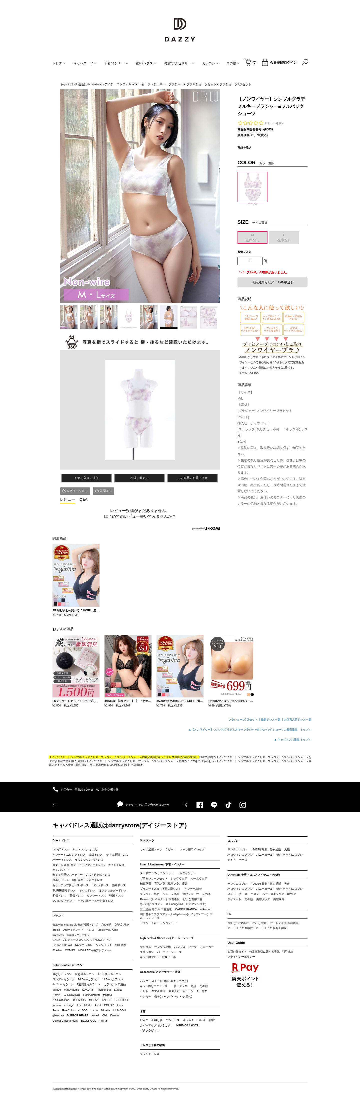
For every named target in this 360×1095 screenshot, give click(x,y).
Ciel (104, 1015)
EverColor (68, 1010)
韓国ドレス (116, 895)
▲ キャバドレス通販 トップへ (292, 739)
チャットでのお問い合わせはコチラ (143, 804)
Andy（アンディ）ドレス (78, 929)
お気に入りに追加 (86, 478)
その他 (206, 893)
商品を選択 (244, 147)
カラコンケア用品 (115, 984)
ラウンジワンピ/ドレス (89, 859)
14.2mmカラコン (63, 984)
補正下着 (145, 883)
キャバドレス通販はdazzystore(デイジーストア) (119, 825)
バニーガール (264, 854)
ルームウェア (199, 878)
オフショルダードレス (112, 890)
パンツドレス (100, 885)
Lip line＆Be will (62, 945)
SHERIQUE (122, 999)
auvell (95, 1015)
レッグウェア (179, 878)
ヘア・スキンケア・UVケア (279, 893)
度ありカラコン (84, 974)
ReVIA (56, 994)
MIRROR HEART (77, 1015)
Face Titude (84, 1005)
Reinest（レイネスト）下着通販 (160, 899)
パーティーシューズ (169, 952)
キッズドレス (87, 890)
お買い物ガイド (237, 951)
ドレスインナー (186, 873)
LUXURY (87, 989)
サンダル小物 (162, 946)
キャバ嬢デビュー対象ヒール (158, 957)
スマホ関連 (158, 991)
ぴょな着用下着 (192, 899)
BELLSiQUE (88, 1020)
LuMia (118, 989)
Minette (105, 1010)
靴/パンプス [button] (146, 63)
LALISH (107, 999)
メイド (232, 859)
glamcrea (58, 1015)
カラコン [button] (210, 63)
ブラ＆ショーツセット (154, 878)
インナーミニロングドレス (69, 854)
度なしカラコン (62, 974)
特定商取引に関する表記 (264, 951)
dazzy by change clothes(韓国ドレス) (75, 924)
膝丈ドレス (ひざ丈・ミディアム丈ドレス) (78, 864)
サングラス (180, 986)
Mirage (56, 989)
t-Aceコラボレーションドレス (93, 945)
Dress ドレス (60, 840)
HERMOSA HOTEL (188, 1025)
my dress (58, 935)
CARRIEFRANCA (186, 909)
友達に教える (139, 478)
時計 (193, 986)
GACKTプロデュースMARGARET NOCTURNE (81, 939)
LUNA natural (91, 994)
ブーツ (192, 946)
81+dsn (57, 950)
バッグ (144, 980)
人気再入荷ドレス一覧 (297, 719)
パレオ (201, 1020)
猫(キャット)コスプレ (289, 854)
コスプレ (233, 840)
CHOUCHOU (72, 994)
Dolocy (114, 1015)
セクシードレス (96, 895)
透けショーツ (190, 893)
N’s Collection (60, 999)
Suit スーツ (147, 840)
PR (229, 914)
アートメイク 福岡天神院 (271, 928)
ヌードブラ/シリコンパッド (157, 873)
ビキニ (144, 1020)
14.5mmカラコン (112, 979)
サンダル (145, 946)
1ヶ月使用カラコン (109, 974)
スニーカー (207, 946)
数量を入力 (244, 251)
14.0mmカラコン (88, 979)
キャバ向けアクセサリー (155, 986)
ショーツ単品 (170, 893)
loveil (120, 1005)
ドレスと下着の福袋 (152, 1045)
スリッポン (147, 952)
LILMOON (119, 1010)
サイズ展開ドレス (117, 854)
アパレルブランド (63, 900)
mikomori (206, 909)
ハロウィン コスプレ (240, 854)
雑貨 (211, 1020)
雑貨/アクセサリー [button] (179, 63)
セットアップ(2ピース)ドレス (70, 885)
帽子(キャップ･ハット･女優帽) (173, 996)
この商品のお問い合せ (193, 478)
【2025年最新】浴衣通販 (265, 849)
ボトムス (188, 1020)
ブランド (58, 915)
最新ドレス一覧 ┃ (272, 719)
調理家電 (278, 899)
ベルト (144, 991)
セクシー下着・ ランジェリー (158, 923)
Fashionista (104, 989)
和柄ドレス (59, 895)
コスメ (255, 893)
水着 (143, 1011)
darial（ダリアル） (78, 935)
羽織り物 (157, 1020)
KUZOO (83, 1010)
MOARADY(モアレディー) (94, 950)
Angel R (106, 924)
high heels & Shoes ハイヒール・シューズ (167, 938)
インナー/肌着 (193, 888)
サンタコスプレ (237, 849)
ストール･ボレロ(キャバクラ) (170, 980)
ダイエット (234, 899)
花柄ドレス (76, 895)
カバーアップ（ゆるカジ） (156, 1025)
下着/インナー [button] (116, 63)
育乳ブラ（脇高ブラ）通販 (170, 883)
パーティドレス (62, 859)
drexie (56, 929)
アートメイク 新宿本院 (284, 923)
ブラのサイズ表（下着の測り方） (160, 888)
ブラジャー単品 (149, 893)
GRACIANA (122, 924)
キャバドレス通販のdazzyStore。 (178, 757)
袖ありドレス (60, 879)
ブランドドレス (149, 1053)
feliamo (107, 994)
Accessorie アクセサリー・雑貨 (160, 971)
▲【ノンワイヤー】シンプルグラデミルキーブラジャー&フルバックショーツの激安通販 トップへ (249, 729)
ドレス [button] (59, 63)
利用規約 (287, 951)
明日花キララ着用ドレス (87, 879)
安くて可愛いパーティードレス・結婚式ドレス (81, 874)
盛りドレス (119, 885)
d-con (94, 1010)
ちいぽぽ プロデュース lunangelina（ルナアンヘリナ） (174, 903)
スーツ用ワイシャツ (192, 849)
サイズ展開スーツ (151, 849)
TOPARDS (79, 999)
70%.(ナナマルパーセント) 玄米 (247, 923)
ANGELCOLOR (104, 1005)
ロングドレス (60, 849)
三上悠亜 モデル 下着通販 (156, 909)
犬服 (287, 849)
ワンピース (173, 1020)
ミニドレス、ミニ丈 (84, 849)
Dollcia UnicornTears (65, 1020)
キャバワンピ (60, 869)
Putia (55, 1010)
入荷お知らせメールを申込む (273, 282)
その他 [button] (233, 63)
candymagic (71, 989)
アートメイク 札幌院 (240, 928)
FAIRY (104, 1020)
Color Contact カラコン (67, 965)
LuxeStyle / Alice (108, 929)
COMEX (70, 950)
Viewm (56, 1005)
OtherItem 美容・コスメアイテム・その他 (254, 874)
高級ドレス (95, 854)
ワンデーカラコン (63, 979)
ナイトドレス (116, 864)
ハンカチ (145, 996)
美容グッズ (263, 899)
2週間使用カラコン (88, 984)
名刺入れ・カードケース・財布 (188, 991)
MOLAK (94, 999)
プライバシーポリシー (241, 956)
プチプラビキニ (149, 1030)
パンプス (179, 946)
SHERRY (121, 945)
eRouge (69, 1005)
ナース (243, 859)
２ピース (170, 849)
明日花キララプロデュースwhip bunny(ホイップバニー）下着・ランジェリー (176, 916)
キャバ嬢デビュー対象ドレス (96, 900)
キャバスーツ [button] (85, 63)
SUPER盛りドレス (64, 890)
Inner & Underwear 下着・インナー (162, 864)
